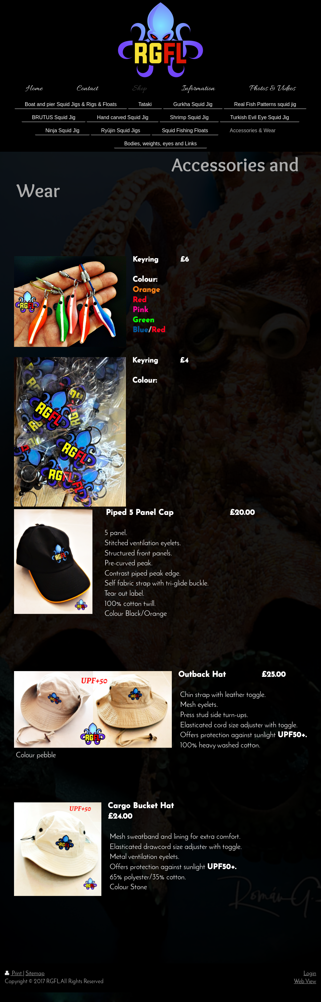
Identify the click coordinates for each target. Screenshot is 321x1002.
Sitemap (35, 974)
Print (14, 974)
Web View (305, 982)
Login (309, 974)
